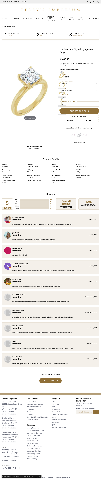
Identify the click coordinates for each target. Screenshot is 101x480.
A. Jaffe (54, 402)
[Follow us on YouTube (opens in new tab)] (9, 468)
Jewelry (15, 18)
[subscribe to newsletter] (96, 412)
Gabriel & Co (56, 409)
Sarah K (15, 341)
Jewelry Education (33, 428)
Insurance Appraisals (34, 407)
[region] (30, 93)
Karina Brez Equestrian (60, 414)
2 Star (17, 206)
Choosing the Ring (33, 436)
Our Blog (71, 19)
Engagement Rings (9, 26)
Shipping (69, 120)
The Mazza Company (59, 427)
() (51, 200)
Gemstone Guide (33, 441)
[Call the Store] (8, 411)
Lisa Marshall (17, 326)
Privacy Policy (28, 476)
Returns (89, 120)
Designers (27, 18)
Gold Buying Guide (33, 456)
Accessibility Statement (63, 478)
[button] (7, 1)
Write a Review (50, 380)
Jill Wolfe (15, 233)
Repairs (29, 412)
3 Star (17, 204)
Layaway (30, 414)
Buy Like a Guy (32, 459)
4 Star (17, 202)
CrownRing (55, 404)
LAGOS (54, 417)
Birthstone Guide (33, 438)
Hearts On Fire (57, 412)
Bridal (5, 18)
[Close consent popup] (39, 476)
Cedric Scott (17, 357)
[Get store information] (9, 414)
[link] (25, 1)
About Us (62, 19)
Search (10, 35)
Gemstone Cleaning (34, 451)
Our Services (81, 19)
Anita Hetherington (20, 264)
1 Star (17, 208)
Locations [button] (94, 18)
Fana (53, 407)
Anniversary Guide (33, 454)
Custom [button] (39, 18)
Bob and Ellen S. (18, 295)
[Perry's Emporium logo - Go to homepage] (50, 9)
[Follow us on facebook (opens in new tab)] (19, 468)
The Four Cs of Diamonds (35, 430)
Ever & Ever (55, 166)
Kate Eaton (16, 279)
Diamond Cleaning (33, 448)
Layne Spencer (18, 248)
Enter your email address (85, 408)
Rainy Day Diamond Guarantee (37, 417)
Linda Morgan (18, 310)
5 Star (17, 200)
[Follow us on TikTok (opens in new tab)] (13, 468)
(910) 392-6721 (34, 148)
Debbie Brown (18, 217)
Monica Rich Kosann (59, 420)
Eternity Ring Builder (51, 18)
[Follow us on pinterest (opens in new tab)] (6, 468)
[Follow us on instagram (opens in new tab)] (3, 468)
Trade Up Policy (32, 420)
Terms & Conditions (47, 478)
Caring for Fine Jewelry (35, 446)
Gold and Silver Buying (35, 404)
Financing (30, 409)
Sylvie (54, 425)
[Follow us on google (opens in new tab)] (16, 468)
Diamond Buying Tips (34, 433)
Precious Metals (32, 443)
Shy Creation (56, 422)
